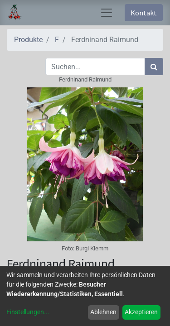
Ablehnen (103, 312)
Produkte (28, 39)
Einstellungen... (27, 312)
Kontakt (144, 12)
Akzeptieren (141, 312)
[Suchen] (154, 66)
